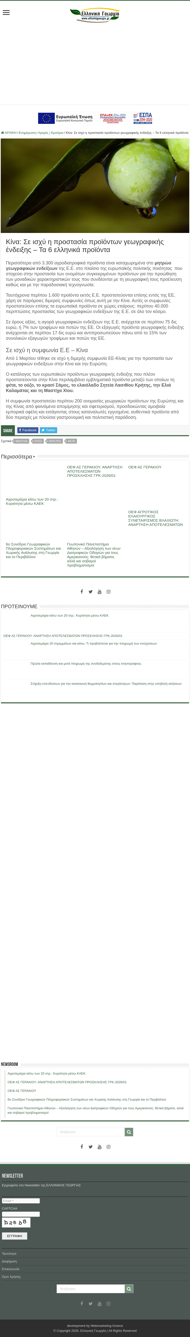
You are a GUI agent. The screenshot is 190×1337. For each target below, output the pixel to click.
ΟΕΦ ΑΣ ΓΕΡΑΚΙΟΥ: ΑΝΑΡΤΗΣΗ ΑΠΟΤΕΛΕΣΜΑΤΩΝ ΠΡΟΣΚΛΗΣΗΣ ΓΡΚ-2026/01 (94, 471)
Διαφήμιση (9, 1261)
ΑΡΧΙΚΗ (9, 133)
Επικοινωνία (11, 1269)
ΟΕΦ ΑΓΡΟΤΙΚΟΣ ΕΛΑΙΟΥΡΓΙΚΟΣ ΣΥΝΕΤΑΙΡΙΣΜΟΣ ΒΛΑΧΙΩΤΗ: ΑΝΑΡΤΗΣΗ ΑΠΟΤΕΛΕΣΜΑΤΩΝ (155, 518)
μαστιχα (21, 441)
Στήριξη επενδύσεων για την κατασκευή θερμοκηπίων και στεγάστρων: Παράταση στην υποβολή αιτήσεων (106, 683)
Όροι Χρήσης (11, 1277)
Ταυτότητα (9, 1253)
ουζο (38, 441)
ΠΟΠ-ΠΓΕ (55, 441)
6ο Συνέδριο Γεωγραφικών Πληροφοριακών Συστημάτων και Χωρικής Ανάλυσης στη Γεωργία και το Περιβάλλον (33, 550)
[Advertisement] (95, 62)
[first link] (6, 13)
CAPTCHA (11, 1208)
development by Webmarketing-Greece (95, 1326)
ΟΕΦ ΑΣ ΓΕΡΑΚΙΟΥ (145, 467)
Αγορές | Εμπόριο (50, 133)
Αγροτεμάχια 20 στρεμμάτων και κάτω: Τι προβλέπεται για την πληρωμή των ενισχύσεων (94, 643)
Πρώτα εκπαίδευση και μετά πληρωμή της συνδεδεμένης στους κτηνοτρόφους (86, 663)
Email (8, 1201)
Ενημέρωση (27, 133)
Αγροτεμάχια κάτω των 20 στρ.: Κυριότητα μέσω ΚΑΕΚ (32, 501)
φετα (71, 441)
